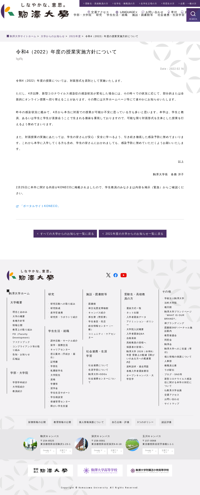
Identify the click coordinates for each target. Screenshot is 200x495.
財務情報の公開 (48, 418)
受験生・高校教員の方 (139, 290)
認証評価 (155, 418)
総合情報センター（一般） (100, 321)
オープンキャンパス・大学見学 (140, 366)
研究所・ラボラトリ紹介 (64, 310)
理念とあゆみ (20, 307)
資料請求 (191, 12)
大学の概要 (19, 311)
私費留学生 (57, 359)
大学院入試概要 (135, 318)
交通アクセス (100, 12)
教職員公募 (170, 364)
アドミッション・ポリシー (140, 312)
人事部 (168, 360)
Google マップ (47, 447)
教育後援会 (170, 334)
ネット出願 (133, 302)
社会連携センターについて (102, 364)
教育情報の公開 (69, 418)
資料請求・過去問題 (138, 356)
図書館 (92, 297)
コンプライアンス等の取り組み (26, 343)
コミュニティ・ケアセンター (102, 329)
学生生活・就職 (117, 23)
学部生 (54, 354)
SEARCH (193, 28)
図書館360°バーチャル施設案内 (178, 328)
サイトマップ (171, 402)
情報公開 (17, 320)
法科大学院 (170, 302)
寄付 (174, 12)
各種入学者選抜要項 (138, 360)
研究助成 (55, 302)
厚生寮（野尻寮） (98, 310)
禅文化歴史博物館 (98, 302)
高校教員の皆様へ (136, 332)
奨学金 (54, 376)
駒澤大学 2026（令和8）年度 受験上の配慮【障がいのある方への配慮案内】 (141, 346)
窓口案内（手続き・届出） (63, 344)
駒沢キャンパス (49, 432)
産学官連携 (57, 306)
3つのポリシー (139, 418)
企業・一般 (188, 3)
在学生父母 (149, 3)
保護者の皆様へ (135, 336)
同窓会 (168, 339)
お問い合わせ (155, 12)
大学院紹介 (19, 376)
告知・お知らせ (21, 349)
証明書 (54, 350)
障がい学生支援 (59, 394)
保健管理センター (60, 390)
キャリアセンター (60, 337)
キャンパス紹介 (97, 306)
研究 (99, 23)
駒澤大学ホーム (20, 290)
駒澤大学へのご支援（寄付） (178, 350)
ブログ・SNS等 (173, 373)
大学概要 (63, 23)
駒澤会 (168, 343)
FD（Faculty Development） (22, 331)
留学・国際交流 (59, 333)
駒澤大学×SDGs (97, 358)
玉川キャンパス (152, 432)
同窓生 (168, 3)
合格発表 (131, 327)
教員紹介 (17, 381)
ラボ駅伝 (169, 369)
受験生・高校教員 (96, 3)
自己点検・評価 (118, 418)
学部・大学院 (83, 23)
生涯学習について (98, 353)
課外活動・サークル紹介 (64, 329)
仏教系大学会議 (173, 389)
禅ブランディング (174, 322)
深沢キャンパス (100, 432)
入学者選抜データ (136, 306)
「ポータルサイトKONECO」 (40, 206)
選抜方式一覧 (134, 297)
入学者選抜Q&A (135, 323)
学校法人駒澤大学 (174, 297)
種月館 (168, 306)
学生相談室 (57, 385)
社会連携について (98, 349)
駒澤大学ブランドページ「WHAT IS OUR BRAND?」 (178, 314)
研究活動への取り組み (63, 297)
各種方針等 (19, 316)
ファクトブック (21, 337)
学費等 (54, 372)
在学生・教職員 (124, 3)
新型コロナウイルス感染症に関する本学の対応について (178, 381)
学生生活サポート (60, 381)
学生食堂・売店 (97, 315)
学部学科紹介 (20, 372)
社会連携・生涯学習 (171, 23)
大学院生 (55, 363)
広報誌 (16, 354)
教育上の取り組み (22, 324)
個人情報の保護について (178, 356)
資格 (53, 367)
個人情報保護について (93, 418)
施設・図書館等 (142, 23)
